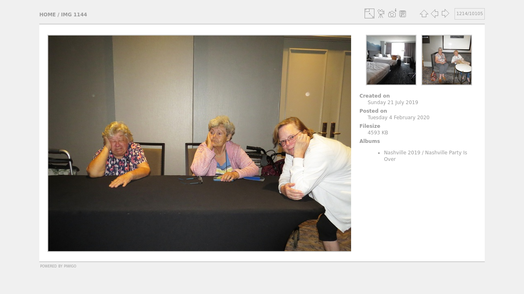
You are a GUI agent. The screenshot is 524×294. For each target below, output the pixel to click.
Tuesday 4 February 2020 (398, 117)
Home (47, 15)
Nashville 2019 (402, 153)
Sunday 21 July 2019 (392, 102)
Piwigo (70, 266)
